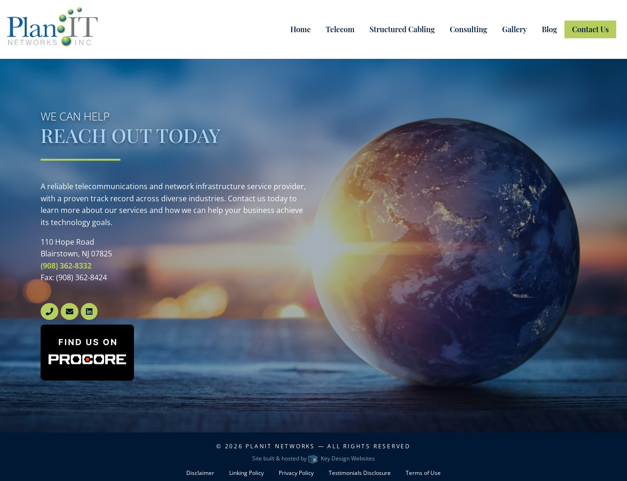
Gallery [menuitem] (514, 29)
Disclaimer (200, 473)
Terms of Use (423, 473)
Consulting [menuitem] (468, 29)
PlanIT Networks (280, 446)
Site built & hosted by (313, 458)
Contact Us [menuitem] (590, 29)
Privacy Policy (296, 473)
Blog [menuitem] (549, 29)
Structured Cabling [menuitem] (402, 29)
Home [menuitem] (300, 29)
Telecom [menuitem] (340, 29)
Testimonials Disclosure (360, 473)
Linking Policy (246, 473)
